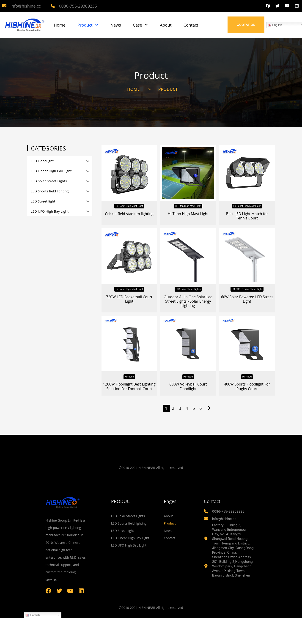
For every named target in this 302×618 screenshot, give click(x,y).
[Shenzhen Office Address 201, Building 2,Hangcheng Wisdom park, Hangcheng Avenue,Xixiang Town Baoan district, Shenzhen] (206, 566)
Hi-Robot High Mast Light (129, 206)
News (115, 25)
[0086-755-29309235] (53, 6)
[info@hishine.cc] (4, 6)
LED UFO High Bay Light (128, 545)
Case (140, 25)
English (32, 615)
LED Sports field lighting (128, 523)
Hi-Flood (129, 376)
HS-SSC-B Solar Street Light (247, 289)
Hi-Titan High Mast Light (188, 206)
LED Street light (122, 530)
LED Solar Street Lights (188, 289)
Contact (191, 25)
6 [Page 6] (200, 408)
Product (88, 25)
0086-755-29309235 (78, 6)
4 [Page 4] (187, 408)
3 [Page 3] (180, 408)
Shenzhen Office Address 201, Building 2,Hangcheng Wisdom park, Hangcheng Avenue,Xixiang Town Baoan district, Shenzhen (232, 566)
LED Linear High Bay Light (130, 538)
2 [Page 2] (173, 408)
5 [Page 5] (193, 408)
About (166, 25)
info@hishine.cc (26, 6)
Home (60, 25)
